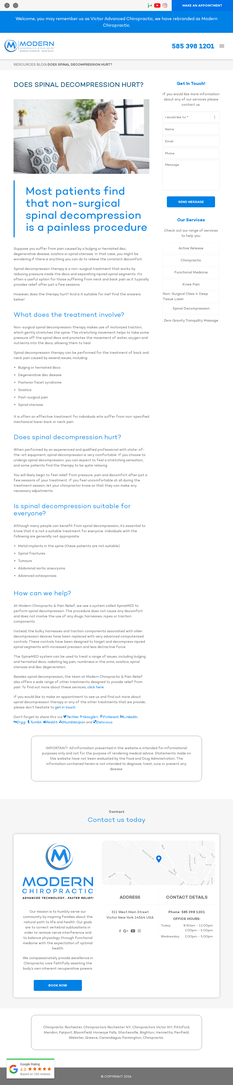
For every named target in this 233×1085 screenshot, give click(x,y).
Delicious (102, 722)
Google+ (89, 717)
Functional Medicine (191, 272)
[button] (8, 5)
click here (95, 687)
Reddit (50, 722)
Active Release (190, 248)
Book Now (57, 985)
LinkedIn (128, 717)
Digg (19, 722)
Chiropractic (191, 260)
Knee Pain (191, 284)
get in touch (65, 707)
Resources (25, 64)
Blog (42, 64)
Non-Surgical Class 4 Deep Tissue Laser (185, 296)
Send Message (191, 202)
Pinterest (109, 717)
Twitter (70, 717)
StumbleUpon (72, 722)
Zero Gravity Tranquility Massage (191, 320)
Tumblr (34, 722)
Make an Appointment (202, 5)
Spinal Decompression (191, 308)
